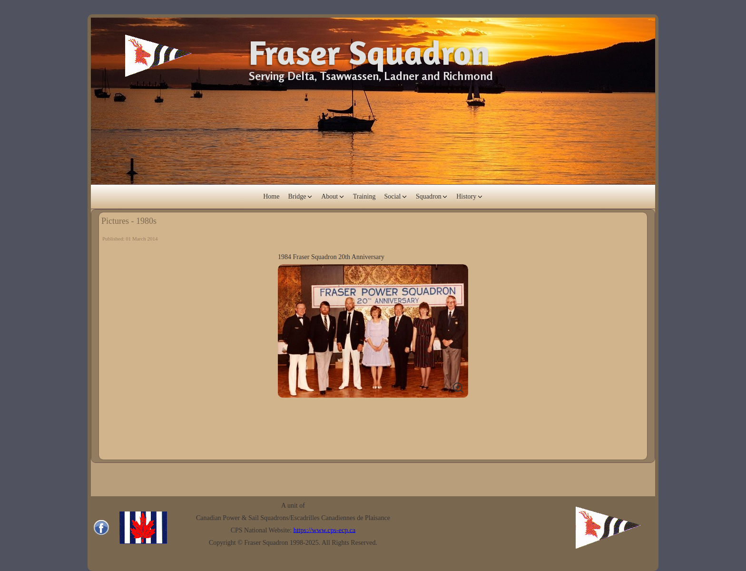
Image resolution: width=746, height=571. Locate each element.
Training (364, 196)
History (466, 196)
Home (271, 196)
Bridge (297, 196)
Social (392, 196)
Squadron (429, 196)
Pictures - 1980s (129, 221)
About (329, 196)
